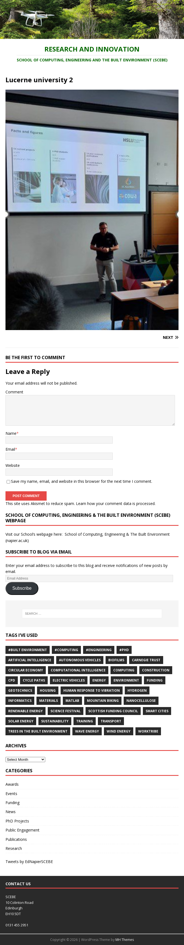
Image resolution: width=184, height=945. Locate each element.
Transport (111, 721)
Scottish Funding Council (113, 711)
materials (48, 700)
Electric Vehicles (69, 680)
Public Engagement (22, 830)
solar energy (20, 721)
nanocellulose (141, 700)
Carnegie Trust (146, 660)
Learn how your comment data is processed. (115, 503)
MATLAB (72, 700)
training (84, 721)
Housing (48, 690)
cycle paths (34, 680)
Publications (16, 839)
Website (12, 465)
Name (10, 433)
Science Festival (65, 711)
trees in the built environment (37, 731)
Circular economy (25, 670)
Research (13, 848)
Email (10, 449)
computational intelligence (78, 670)
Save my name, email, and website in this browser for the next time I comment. (81, 481)
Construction (155, 670)
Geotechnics (20, 690)
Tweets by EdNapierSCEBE (29, 861)
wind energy (119, 731)
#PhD (124, 650)
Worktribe (148, 731)
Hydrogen (137, 690)
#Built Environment (27, 650)
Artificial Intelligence (29, 660)
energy (99, 680)
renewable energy (25, 711)
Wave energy (87, 731)
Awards (12, 784)
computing (123, 670)
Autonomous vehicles (80, 660)
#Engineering (99, 650)
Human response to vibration (91, 690)
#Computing (66, 650)
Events (11, 793)
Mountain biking (103, 700)
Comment (14, 392)
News (10, 811)
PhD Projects (17, 821)
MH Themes (124, 939)
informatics (20, 700)
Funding (155, 680)
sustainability (55, 721)
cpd (11, 680)
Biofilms (116, 660)
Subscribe (22, 588)
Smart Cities (157, 711)
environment (126, 680)
